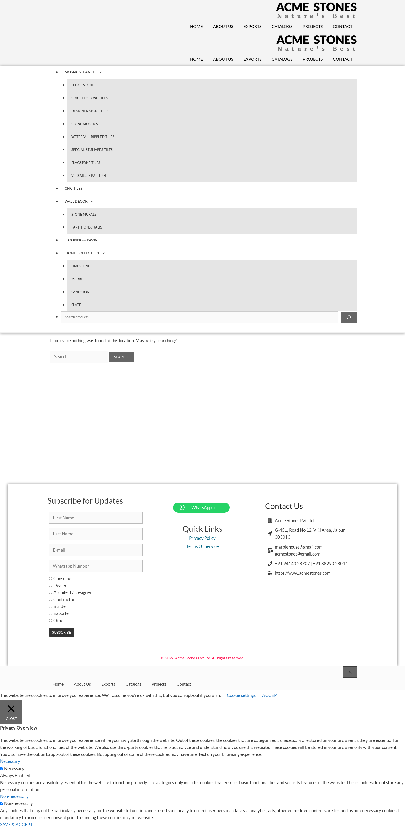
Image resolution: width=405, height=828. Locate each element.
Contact (342, 26)
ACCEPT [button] (270, 695)
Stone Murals (83, 214)
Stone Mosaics (84, 124)
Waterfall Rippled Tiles (92, 137)
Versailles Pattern (88, 175)
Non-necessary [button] (14, 796)
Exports (252, 26)
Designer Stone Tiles (90, 111)
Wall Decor (82, 201)
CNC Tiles (73, 188)
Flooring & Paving (82, 240)
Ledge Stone (82, 85)
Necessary (14, 768)
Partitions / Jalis (86, 227)
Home (196, 26)
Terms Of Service (202, 546)
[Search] (348, 317)
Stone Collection (88, 253)
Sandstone (81, 292)
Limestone (80, 266)
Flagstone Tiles (85, 163)
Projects (313, 26)
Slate (76, 305)
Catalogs (282, 26)
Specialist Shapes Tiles (92, 150)
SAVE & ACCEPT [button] (16, 824)
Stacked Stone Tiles (89, 98)
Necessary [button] (10, 761)
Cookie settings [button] (241, 695)
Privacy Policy (202, 538)
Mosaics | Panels (86, 72)
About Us (223, 26)
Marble (78, 279)
